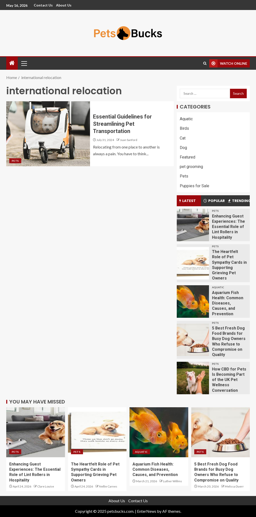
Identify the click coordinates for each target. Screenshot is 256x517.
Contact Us (43, 5)
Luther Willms (172, 481)
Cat (183, 138)
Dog (183, 147)
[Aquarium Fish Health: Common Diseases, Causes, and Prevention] (193, 301)
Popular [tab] (214, 200)
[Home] (12, 63)
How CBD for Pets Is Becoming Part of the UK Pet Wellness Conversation (229, 380)
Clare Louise (45, 486)
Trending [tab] (239, 200)
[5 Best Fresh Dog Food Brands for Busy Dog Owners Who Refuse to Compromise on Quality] (193, 340)
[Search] (205, 63)
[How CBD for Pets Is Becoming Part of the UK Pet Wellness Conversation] (193, 378)
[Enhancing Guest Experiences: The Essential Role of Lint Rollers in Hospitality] (193, 225)
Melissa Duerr (234, 486)
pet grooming (191, 166)
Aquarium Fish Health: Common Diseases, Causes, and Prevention (227, 303)
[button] (24, 63)
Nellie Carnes (108, 486)
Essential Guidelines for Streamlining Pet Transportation (122, 124)
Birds (184, 128)
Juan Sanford (128, 140)
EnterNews (146, 511)
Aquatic (186, 118)
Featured (187, 157)
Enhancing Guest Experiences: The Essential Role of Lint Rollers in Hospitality (228, 227)
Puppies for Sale (194, 186)
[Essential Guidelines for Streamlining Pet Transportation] (48, 133)
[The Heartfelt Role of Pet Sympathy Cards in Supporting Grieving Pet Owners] (193, 263)
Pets (15, 160)
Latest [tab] (187, 200)
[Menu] (24, 63)
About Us (64, 5)
